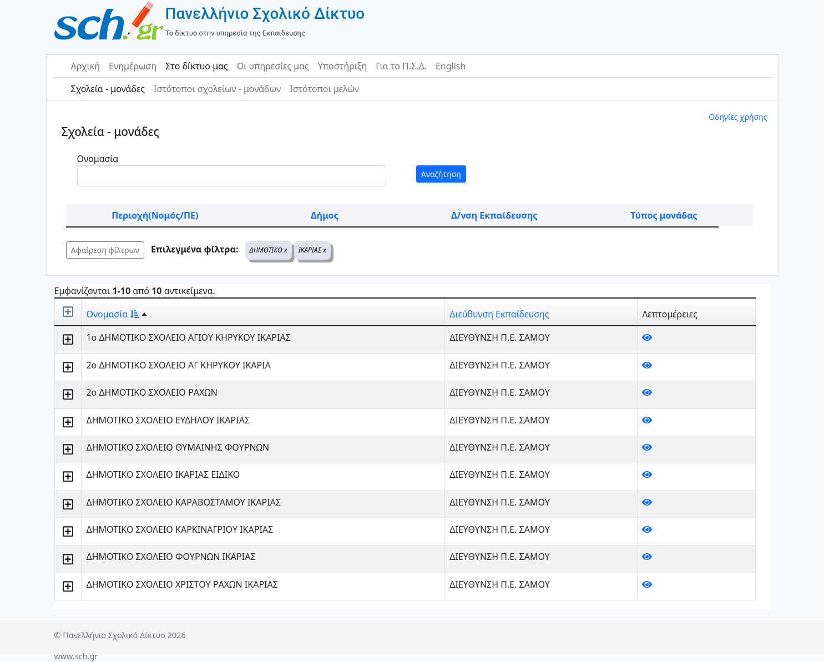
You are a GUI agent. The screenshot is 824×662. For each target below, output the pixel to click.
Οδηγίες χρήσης (738, 117)
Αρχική (85, 66)
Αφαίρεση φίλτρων (105, 250)
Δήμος (324, 215)
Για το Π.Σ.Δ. (401, 66)
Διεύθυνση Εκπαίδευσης (499, 314)
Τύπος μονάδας (663, 215)
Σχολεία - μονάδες (108, 89)
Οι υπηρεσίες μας (273, 66)
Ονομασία (98, 159)
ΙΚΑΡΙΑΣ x (312, 250)
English (451, 66)
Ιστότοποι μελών (324, 89)
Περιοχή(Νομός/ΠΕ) (155, 215)
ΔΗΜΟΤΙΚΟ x (268, 250)
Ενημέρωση (132, 66)
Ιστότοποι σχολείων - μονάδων (217, 89)
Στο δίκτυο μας (196, 66)
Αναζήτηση (441, 174)
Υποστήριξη (342, 66)
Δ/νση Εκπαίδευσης (494, 215)
